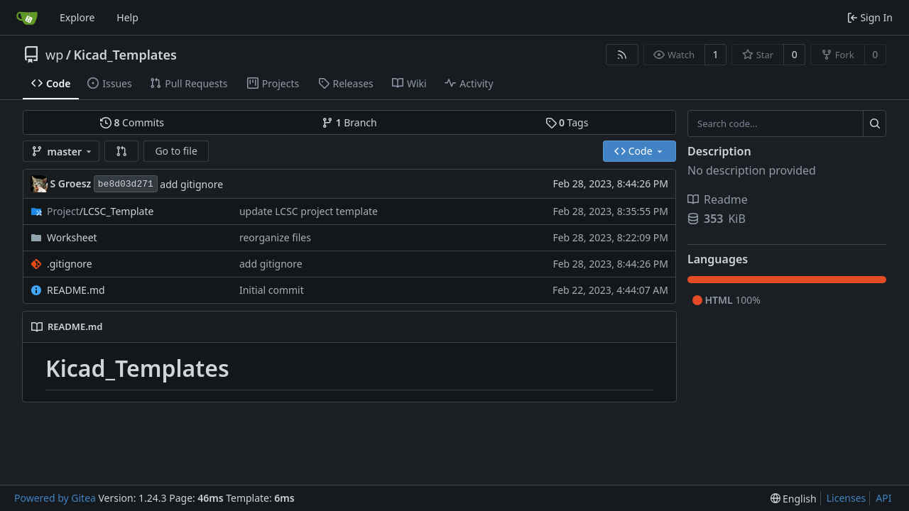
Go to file (176, 151)
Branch (349, 122)
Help (127, 17)
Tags (567, 122)
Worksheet (72, 237)
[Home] (27, 18)
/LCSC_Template (100, 211)
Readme (717, 199)
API (883, 498)
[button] (121, 151)
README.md (76, 290)
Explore (77, 17)
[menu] (794, 498)
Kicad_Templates (125, 55)
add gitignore (191, 184)
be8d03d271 (125, 184)
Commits (132, 122)
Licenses (846, 498)
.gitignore (69, 263)
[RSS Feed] (622, 54)
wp (54, 55)
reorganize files (275, 237)
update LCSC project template (308, 211)
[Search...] (874, 123)
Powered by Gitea (55, 498)
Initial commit (271, 290)
